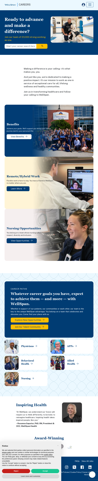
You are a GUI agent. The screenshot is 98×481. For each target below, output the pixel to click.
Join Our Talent (29, 327)
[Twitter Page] (74, 467)
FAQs (77, 461)
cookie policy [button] (48, 455)
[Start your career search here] (20, 46)
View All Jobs (87, 461)
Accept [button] (45, 471)
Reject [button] (16, 471)
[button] (58, 446)
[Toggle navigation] (89, 4)
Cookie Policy (75, 472)
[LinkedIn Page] (90, 467)
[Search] (41, 46)
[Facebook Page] (82, 467)
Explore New (29, 320)
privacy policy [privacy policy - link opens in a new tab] (6, 452)
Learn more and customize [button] (30, 476)
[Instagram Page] (67, 467)
